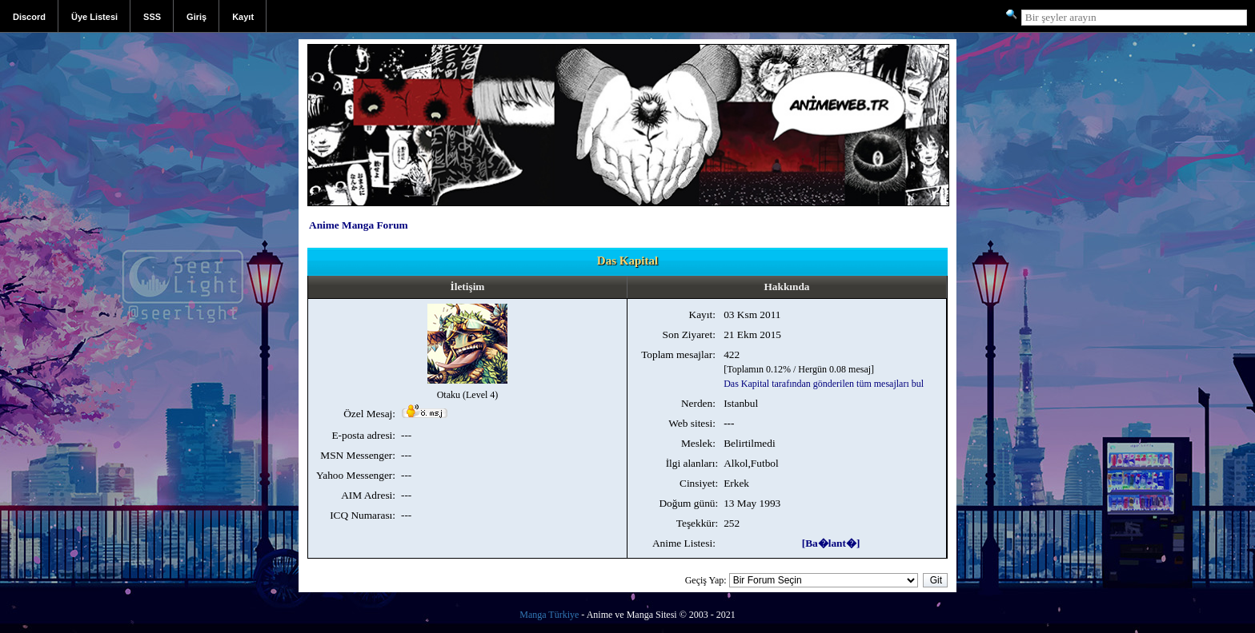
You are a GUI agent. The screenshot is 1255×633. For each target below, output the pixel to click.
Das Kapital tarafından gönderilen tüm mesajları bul (824, 383)
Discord (29, 17)
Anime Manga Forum (358, 225)
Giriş (196, 17)
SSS (152, 17)
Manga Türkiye (549, 614)
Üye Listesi (94, 17)
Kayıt (243, 17)
